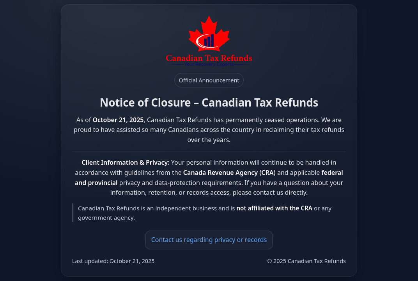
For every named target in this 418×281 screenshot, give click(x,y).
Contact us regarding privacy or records (209, 239)
